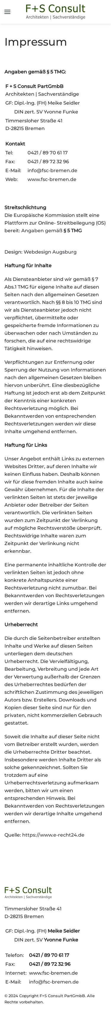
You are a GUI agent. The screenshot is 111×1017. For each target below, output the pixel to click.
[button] (7, 12)
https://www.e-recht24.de (53, 835)
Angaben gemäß (51, 230)
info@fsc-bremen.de (52, 170)
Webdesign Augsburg (50, 252)
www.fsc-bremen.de (52, 179)
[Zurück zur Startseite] (55, 12)
